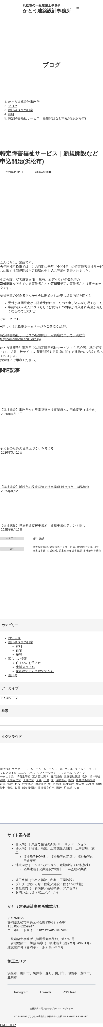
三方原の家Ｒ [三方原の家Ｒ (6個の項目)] (40, 776)
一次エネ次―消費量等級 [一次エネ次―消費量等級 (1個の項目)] (15, 776)
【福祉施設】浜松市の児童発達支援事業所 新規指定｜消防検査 (44, 487)
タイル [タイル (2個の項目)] (68, 769)
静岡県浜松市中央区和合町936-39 (31, 922)
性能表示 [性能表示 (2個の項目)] (61, 780)
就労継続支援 (84, 546)
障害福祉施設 (40, 546)
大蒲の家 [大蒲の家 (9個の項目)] (28, 780)
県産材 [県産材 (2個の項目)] (57, 784)
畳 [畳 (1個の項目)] (49, 784)
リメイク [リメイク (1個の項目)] (79, 772)
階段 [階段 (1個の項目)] (59, 787)
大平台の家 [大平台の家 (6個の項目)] (14, 780)
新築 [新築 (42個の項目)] (3, 784)
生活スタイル (25, 667)
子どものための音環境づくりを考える (27, 448)
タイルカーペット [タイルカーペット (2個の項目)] (86, 769)
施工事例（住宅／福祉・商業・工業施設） (45, 880)
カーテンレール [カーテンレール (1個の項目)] (53, 769)
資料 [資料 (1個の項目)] (3, 787)
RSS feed (69, 992)
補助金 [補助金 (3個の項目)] (90, 784)
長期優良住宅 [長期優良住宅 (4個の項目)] (46, 787)
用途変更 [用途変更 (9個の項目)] (40, 784)
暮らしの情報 (17, 658)
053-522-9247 (24, 926)
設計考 (12, 675)
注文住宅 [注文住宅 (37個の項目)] (27, 784)
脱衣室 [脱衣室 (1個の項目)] (80, 784)
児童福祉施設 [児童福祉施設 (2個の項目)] (72, 776)
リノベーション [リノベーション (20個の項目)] (46, 772)
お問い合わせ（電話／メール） (37, 892)
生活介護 (52, 550)
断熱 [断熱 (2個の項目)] (71, 780)
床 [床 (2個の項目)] (52, 780)
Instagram (21, 992)
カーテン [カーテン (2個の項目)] (35, 769)
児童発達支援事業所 (70, 550)
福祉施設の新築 (61, 856)
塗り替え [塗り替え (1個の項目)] (95, 776)
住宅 (19, 650)
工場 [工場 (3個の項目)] (46, 780)
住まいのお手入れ (28, 663)
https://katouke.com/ (53, 930)
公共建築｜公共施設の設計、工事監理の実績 (55, 869)
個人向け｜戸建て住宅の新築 (36, 844)
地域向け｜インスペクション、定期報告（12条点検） (53, 865)
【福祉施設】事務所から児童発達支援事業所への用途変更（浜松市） (49, 409)
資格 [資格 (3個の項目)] (10, 787)
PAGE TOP (8, 1025)
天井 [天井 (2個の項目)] (39, 780)
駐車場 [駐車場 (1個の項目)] (68, 787)
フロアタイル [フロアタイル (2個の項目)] (8, 772)
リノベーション (75, 844)
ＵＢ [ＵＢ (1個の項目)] (76, 787)
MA (61, 922)
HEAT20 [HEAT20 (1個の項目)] (5, 769)
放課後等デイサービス (62, 546)
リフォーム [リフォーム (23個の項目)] (65, 772)
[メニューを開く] (78, 8)
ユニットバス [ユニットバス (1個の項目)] (26, 772)
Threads (45, 992)
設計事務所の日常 (20, 642)
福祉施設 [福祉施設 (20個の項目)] (68, 784)
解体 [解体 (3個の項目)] (99, 784)
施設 (41, 538)
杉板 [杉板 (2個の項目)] (17, 784)
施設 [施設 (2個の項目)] (10, 784)
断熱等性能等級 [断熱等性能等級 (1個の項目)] (85, 780)
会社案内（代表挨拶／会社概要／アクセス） (47, 888)
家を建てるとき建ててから (35, 671)
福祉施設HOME (34, 856)
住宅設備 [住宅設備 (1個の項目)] (56, 776)
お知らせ (14, 638)
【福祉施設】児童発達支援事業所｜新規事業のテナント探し (42, 525)
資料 (35, 538)
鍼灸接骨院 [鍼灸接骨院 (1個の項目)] (29, 787)
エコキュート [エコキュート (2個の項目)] (20, 769)
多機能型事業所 (92, 550)
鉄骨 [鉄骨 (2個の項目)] (17, 787)
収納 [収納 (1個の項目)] (85, 776)
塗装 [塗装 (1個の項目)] (3, 780)
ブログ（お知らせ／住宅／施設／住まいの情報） (50, 884)
